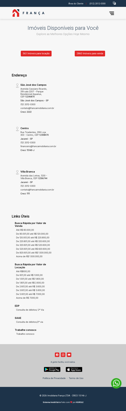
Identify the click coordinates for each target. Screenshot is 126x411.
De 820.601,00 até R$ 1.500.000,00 (33, 252)
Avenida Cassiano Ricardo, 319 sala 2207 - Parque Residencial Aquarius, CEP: (33, 93)
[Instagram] (63, 354)
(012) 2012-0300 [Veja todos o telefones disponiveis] (98, 3)
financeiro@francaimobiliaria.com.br (38, 146)
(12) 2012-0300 (27, 104)
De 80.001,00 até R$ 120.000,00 (32, 234)
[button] (114, 3)
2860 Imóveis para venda (90, 53)
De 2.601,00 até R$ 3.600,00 (30, 286)
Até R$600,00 (23, 271)
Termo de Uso (76, 378)
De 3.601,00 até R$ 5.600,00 (30, 290)
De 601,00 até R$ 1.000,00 (29, 275)
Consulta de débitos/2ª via (29, 322)
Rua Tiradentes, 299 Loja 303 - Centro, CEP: (34, 133)
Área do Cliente (75, 3)
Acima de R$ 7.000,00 (27, 298)
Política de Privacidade (54, 378)
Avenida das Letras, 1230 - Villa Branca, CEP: (33, 176)
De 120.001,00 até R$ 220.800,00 (32, 237)
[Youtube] (69, 354)
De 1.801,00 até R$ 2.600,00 (30, 282)
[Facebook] (57, 354)
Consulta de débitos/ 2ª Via (30, 310)
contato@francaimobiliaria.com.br (37, 108)
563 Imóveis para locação (36, 53)
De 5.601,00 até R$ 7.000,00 (30, 294)
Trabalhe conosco (25, 334)
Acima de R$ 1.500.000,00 (29, 256)
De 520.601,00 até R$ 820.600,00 (33, 249)
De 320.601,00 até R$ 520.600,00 (33, 245)
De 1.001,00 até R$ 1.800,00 (30, 279)
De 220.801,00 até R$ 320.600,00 (33, 241)
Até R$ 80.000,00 (25, 230)
